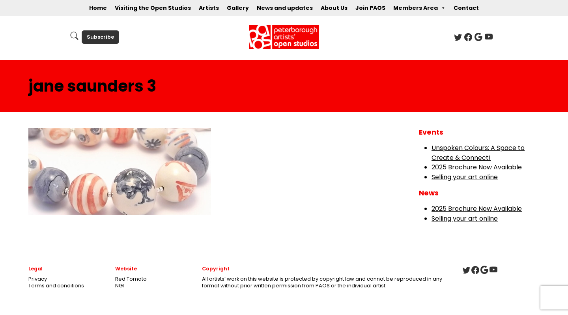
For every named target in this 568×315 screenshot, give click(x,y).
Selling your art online (465, 177)
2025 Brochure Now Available (477, 167)
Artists (209, 8)
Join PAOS (370, 8)
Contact (466, 8)
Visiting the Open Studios (153, 8)
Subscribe (100, 37)
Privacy (37, 279)
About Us (334, 8)
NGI (119, 285)
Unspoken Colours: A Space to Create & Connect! (478, 152)
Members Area (419, 8)
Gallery (238, 8)
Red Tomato (131, 279)
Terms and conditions (56, 285)
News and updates (285, 8)
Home (98, 8)
